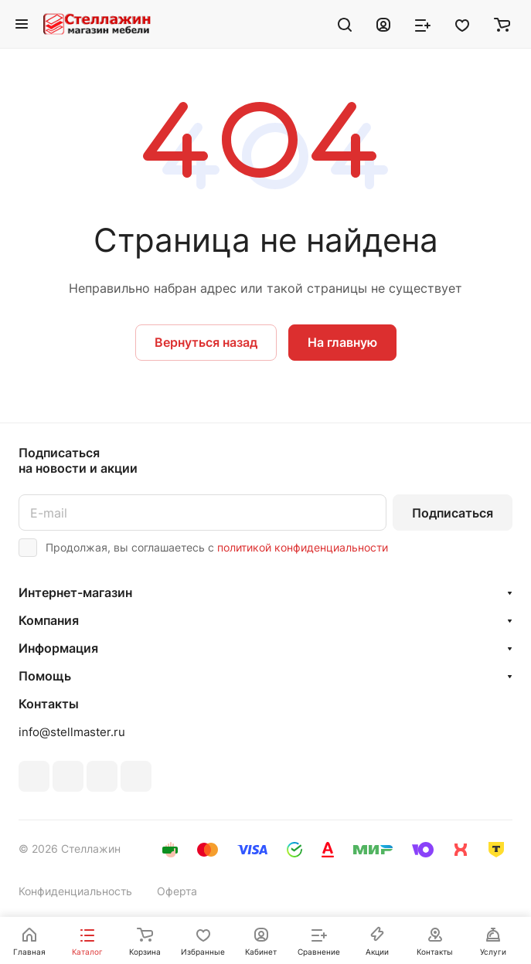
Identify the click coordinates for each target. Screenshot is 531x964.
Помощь (45, 676)
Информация (58, 648)
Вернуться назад (206, 342)
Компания (49, 620)
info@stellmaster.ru (72, 732)
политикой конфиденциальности (302, 547)
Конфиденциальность (75, 891)
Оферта (177, 891)
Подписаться (452, 513)
